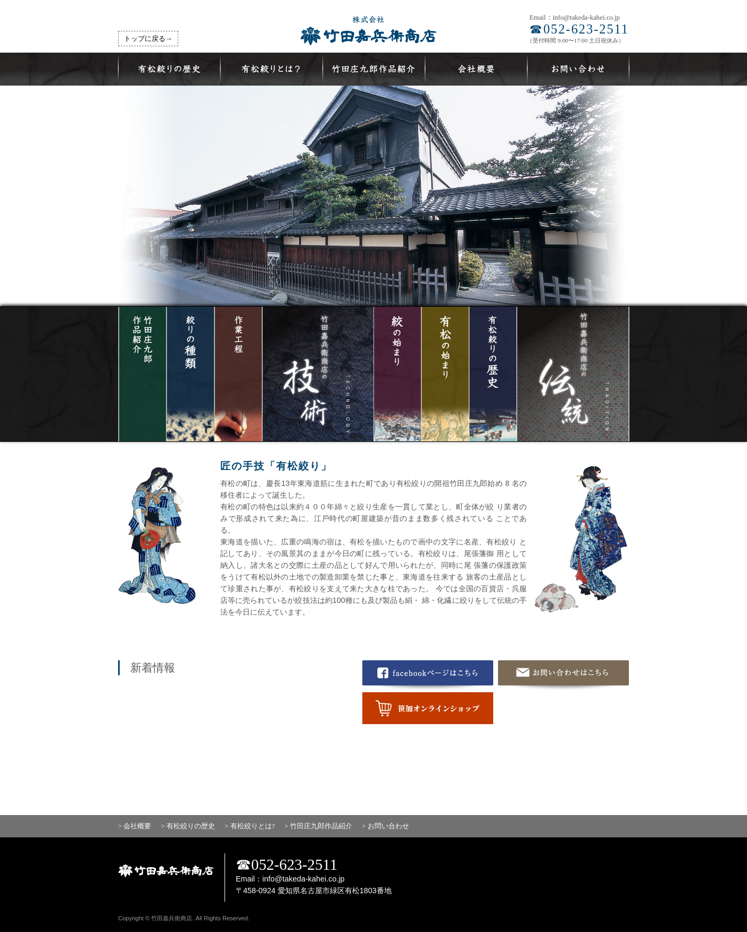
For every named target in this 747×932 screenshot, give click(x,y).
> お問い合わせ (385, 826)
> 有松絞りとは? (250, 826)
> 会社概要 (134, 826)
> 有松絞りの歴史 (188, 826)
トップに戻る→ (148, 39)
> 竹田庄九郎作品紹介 (318, 826)
